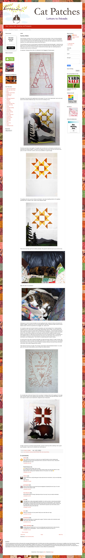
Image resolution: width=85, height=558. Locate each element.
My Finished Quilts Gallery (25, 29)
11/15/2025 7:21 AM (27, 529)
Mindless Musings (9, 111)
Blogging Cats (9, 94)
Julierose (25, 475)
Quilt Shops (8, 118)
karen (24, 510)
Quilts (7, 121)
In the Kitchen (8, 110)
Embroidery (8, 102)
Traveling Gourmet (9, 125)
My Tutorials (70, 44)
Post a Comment (25, 532)
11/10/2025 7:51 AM (27, 507)
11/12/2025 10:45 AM (27, 514)
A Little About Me (71, 43)
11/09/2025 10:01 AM (27, 463)
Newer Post (23, 534)
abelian (24, 457)
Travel (7, 124)
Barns (7, 91)
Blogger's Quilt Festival (10, 92)
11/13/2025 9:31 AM (27, 521)
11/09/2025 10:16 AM (27, 472)
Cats (7, 96)
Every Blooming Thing (10, 103)
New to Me (8, 113)
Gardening (8, 109)
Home (5, 29)
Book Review (8, 95)
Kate (24, 499)
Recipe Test (8, 122)
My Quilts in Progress (13, 29)
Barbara (75, 35)
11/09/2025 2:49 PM (27, 489)
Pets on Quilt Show (9, 114)
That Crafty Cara (26, 492)
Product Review (9, 117)
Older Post (61, 534)
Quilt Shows (8, 120)
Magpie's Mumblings (27, 525)
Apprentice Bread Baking (10, 88)
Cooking (7, 100)
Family (7, 106)
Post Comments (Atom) (29, 536)
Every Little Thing (9, 104)
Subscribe (11, 47)
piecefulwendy (26, 517)
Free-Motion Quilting (10, 107)
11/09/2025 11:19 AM (27, 481)
